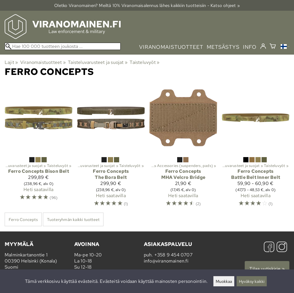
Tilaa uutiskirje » (267, 269)
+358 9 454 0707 (173, 255)
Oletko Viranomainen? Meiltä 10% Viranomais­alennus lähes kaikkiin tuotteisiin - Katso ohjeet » (147, 5)
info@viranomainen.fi (166, 261)
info (250, 47)
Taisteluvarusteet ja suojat (98, 62)
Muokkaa (224, 281)
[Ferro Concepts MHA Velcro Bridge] (183, 148)
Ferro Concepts (23, 219)
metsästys (223, 47)
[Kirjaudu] (263, 46)
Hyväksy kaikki (251, 281)
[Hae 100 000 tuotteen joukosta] (63, 46)
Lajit (11, 62)
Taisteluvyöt (144, 62)
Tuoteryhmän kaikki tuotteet (73, 219)
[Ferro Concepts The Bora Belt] (111, 148)
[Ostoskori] (273, 47)
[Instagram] (282, 248)
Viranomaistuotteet (43, 62)
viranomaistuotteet (171, 47)
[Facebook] (269, 248)
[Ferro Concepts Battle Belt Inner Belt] (256, 148)
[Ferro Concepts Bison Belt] (38, 148)
